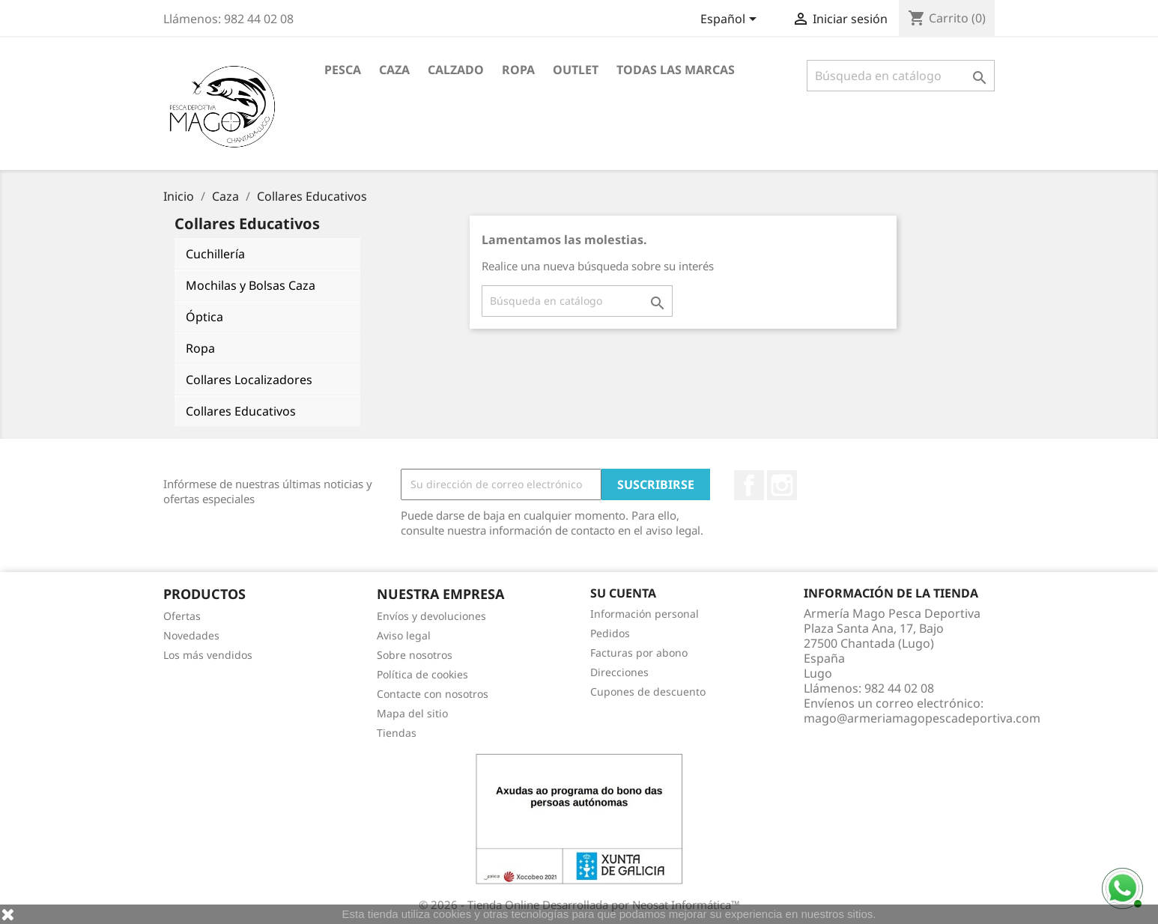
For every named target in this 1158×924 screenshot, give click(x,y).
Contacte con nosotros (432, 694)
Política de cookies (422, 674)
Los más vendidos (207, 655)
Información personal (644, 614)
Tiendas (396, 733)
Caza (394, 69)
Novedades (191, 635)
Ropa (518, 69)
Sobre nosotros (414, 655)
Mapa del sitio (412, 713)
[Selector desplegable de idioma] (731, 20)
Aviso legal (404, 635)
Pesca (342, 69)
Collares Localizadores (249, 379)
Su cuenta (623, 593)
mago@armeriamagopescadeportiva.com (922, 718)
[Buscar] (901, 75)
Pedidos (610, 633)
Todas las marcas (675, 69)
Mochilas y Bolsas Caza (250, 285)
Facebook (749, 485)
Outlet (575, 69)
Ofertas (182, 616)
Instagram (782, 485)
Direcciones (619, 672)
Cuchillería (215, 254)
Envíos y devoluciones (431, 616)
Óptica (204, 316)
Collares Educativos (241, 411)
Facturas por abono (639, 652)
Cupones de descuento (648, 691)
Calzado (456, 69)
